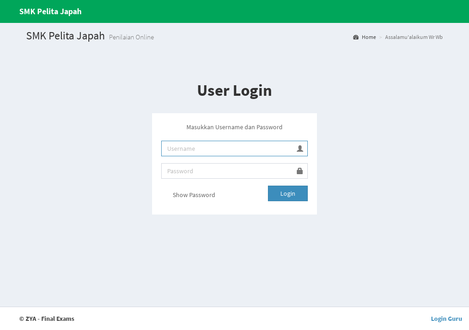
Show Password (188, 196)
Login (287, 193)
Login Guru (446, 318)
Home (364, 36)
